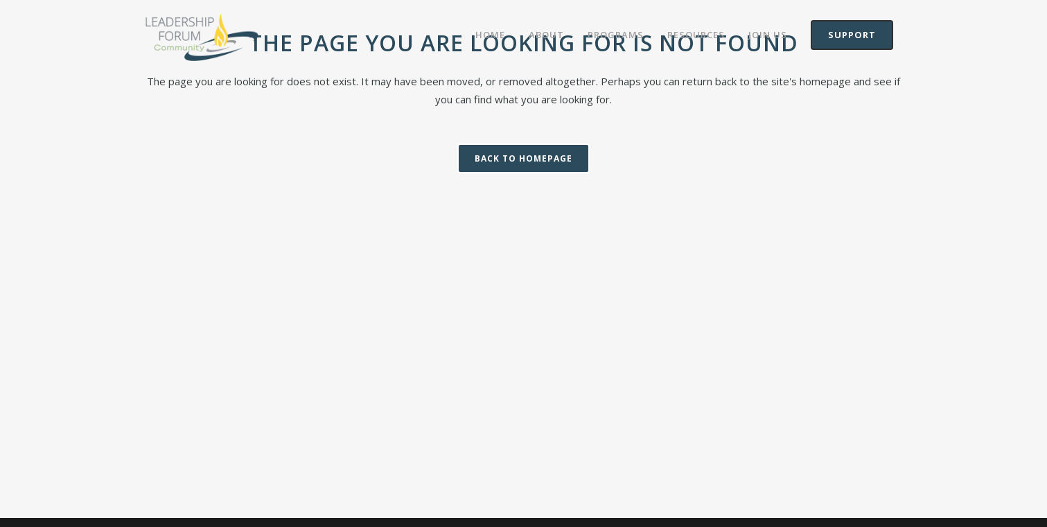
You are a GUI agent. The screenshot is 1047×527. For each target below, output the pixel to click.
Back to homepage (523, 158)
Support (852, 34)
